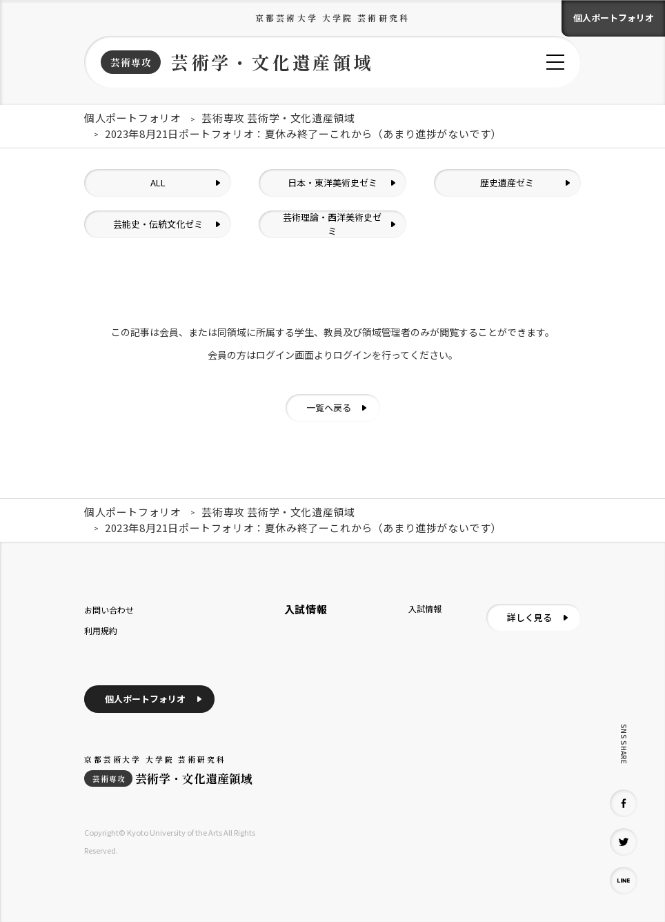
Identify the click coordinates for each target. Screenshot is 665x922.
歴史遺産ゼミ (507, 182)
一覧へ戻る (328, 407)
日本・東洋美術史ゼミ (332, 182)
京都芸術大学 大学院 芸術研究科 (332, 17)
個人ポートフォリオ (613, 17)
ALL (158, 182)
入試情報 (424, 608)
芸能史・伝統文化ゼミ (158, 223)
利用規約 (100, 630)
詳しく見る (529, 617)
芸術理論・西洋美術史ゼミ (332, 223)
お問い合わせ (109, 610)
